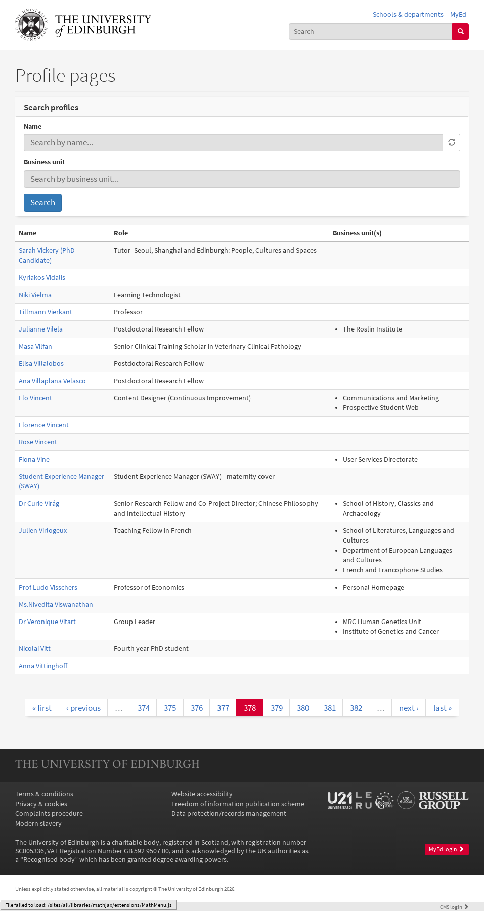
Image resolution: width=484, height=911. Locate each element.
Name (32, 126)
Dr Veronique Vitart (47, 621)
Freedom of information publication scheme (237, 804)
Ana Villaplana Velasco (52, 381)
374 (144, 707)
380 (303, 707)
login (454, 906)
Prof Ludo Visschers (48, 587)
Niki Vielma (35, 295)
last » (442, 707)
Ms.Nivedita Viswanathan (56, 604)
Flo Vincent (35, 398)
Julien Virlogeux (43, 530)
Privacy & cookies (41, 804)
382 (356, 707)
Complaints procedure (49, 813)
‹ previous (83, 707)
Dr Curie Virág (39, 503)
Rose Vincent (38, 442)
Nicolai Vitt (35, 648)
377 (223, 707)
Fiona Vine (34, 459)
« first (42, 707)
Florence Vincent (44, 425)
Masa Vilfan (35, 346)
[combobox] (371, 31)
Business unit (44, 162)
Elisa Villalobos (41, 363)
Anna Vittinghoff (43, 665)
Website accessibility (202, 794)
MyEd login (446, 849)
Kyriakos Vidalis (42, 277)
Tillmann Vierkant (45, 312)
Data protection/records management (228, 813)
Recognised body (49, 859)
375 (170, 707)
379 (277, 707)
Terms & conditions (44, 794)
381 (330, 707)
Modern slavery (38, 823)
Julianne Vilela (41, 329)
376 (197, 707)
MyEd (458, 14)
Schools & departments (408, 14)
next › (409, 707)
